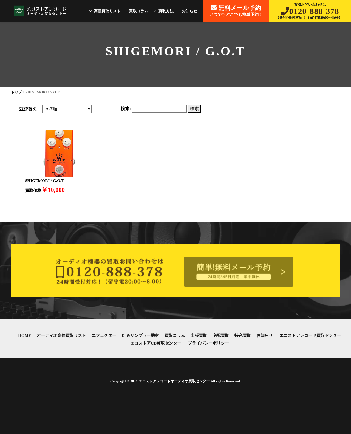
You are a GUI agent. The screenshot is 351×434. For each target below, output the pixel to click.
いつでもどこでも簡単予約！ (236, 10)
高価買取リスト (104, 11)
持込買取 (242, 335)
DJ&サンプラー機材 (140, 335)
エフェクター (104, 335)
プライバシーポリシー (208, 343)
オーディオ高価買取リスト (61, 335)
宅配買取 (221, 335)
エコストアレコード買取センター (310, 335)
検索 (194, 108)
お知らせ (189, 11)
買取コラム (138, 11)
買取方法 (163, 11)
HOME (24, 335)
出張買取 (199, 335)
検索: (126, 108)
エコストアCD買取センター (156, 343)
